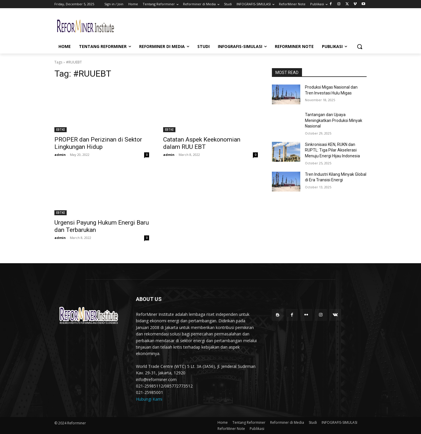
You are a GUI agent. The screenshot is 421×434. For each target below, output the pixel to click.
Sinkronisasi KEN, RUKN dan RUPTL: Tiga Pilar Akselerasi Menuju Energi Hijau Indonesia (332, 150)
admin (60, 154)
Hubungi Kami (149, 399)
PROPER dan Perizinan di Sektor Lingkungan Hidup (98, 143)
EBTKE (60, 130)
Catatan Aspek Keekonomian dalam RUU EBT (201, 143)
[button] (360, 46)
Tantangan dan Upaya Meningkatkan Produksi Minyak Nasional (333, 120)
